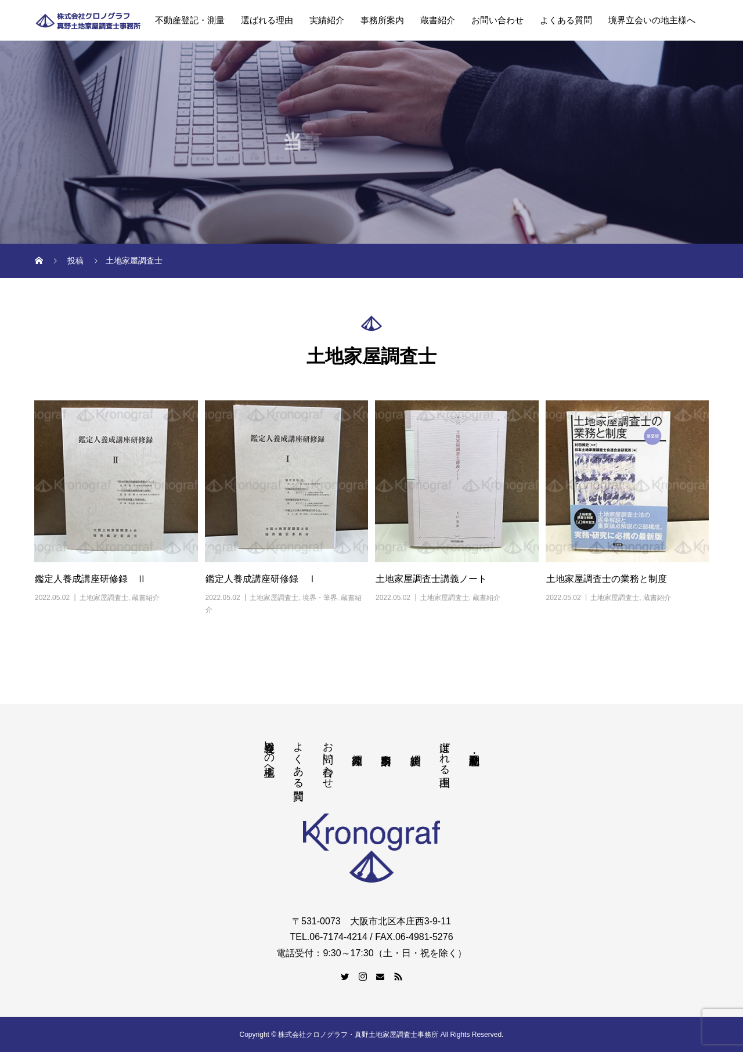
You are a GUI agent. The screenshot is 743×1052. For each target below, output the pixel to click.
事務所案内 (382, 20)
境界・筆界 (319, 598)
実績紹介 (326, 20)
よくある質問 (566, 20)
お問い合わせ (497, 20)
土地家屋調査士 (104, 598)
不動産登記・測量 (190, 20)
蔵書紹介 (437, 20)
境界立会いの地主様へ (651, 20)
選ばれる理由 (267, 20)
